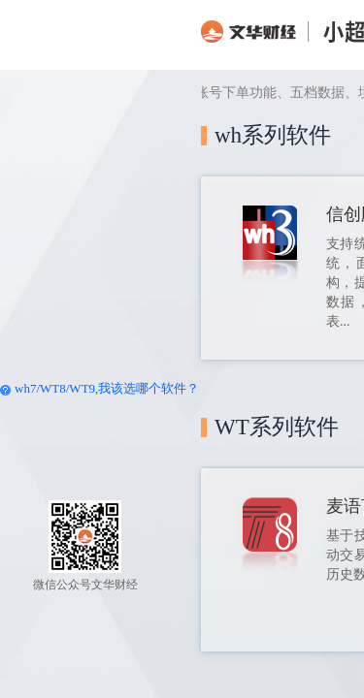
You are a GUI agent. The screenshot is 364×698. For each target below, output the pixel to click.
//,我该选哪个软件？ (92, 388)
